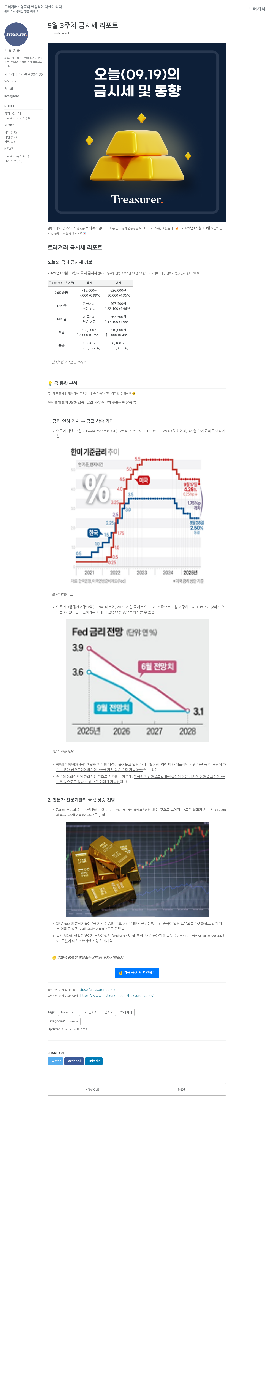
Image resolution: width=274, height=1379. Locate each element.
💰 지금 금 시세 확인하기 (137, 1006)
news (74, 1056)
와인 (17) (10, 144)
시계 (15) (10, 139)
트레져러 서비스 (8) (17, 123)
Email (8, 93)
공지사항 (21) (13, 119)
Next (181, 1127)
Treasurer (67, 1047)
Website (10, 86)
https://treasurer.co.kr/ (103, 1023)
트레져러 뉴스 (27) (16, 164)
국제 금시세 (90, 1047)
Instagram (11, 100)
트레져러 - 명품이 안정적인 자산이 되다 (41, 10)
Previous (92, 1127)
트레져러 (257, 9)
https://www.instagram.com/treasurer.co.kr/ (124, 1029)
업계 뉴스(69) (13, 169)
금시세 (108, 1047)
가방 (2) (9, 148)
